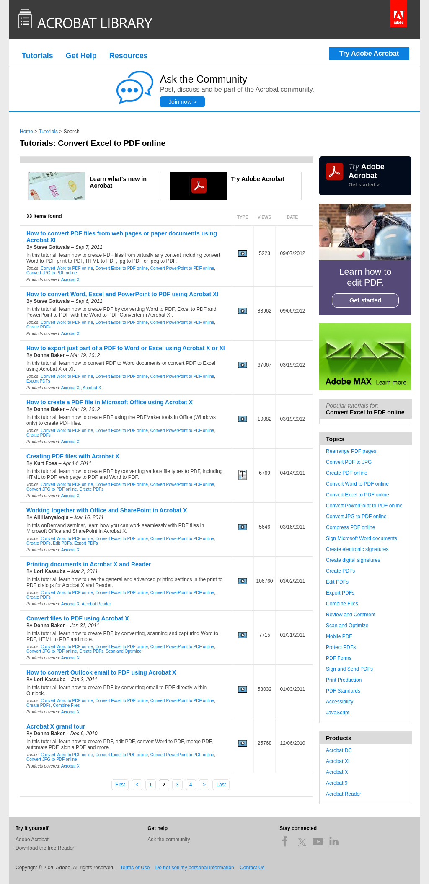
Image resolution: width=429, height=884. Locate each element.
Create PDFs (38, 327)
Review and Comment (350, 615)
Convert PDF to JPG (349, 462)
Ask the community (168, 840)
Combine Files (66, 705)
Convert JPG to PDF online (51, 273)
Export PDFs (38, 381)
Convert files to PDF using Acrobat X (77, 618)
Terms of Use (135, 868)
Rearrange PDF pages (351, 451)
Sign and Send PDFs (349, 669)
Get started (365, 300)
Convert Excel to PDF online (122, 268)
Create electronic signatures (357, 549)
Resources (128, 56)
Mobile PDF (339, 636)
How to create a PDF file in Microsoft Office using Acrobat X (109, 402)
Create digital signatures (353, 560)
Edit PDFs (62, 543)
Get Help (81, 56)
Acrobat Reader (96, 604)
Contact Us (252, 868)
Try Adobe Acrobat (369, 53)
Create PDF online (346, 473)
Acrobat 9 (336, 783)
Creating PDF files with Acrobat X (72, 456)
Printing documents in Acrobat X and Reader (88, 564)
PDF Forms (338, 658)
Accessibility (339, 702)
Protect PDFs (341, 647)
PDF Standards (343, 691)
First (120, 785)
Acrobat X (92, 387)
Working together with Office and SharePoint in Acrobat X (106, 510)
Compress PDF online (350, 527)
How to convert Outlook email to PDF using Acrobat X (101, 672)
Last (221, 785)
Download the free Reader (45, 848)
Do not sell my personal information (194, 868)
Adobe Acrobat (32, 840)
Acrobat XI (71, 279)
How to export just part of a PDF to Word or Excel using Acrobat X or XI (125, 348)
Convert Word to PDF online (67, 268)
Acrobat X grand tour (55, 726)
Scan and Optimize (124, 651)
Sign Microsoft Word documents (361, 538)
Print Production (344, 680)
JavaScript (337, 713)
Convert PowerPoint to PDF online (182, 268)
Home (26, 131)
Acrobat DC (339, 750)
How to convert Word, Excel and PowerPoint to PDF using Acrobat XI (122, 294)
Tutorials (37, 56)
